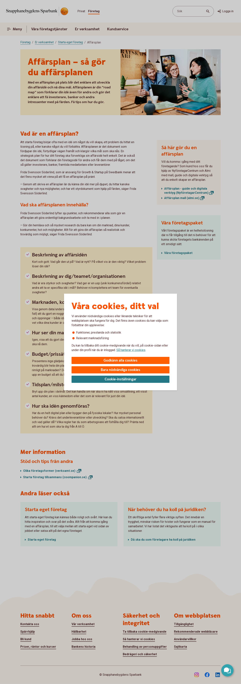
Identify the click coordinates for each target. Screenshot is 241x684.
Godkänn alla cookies (120, 360)
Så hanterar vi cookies (130, 350)
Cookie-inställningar (121, 379)
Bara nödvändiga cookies (120, 370)
